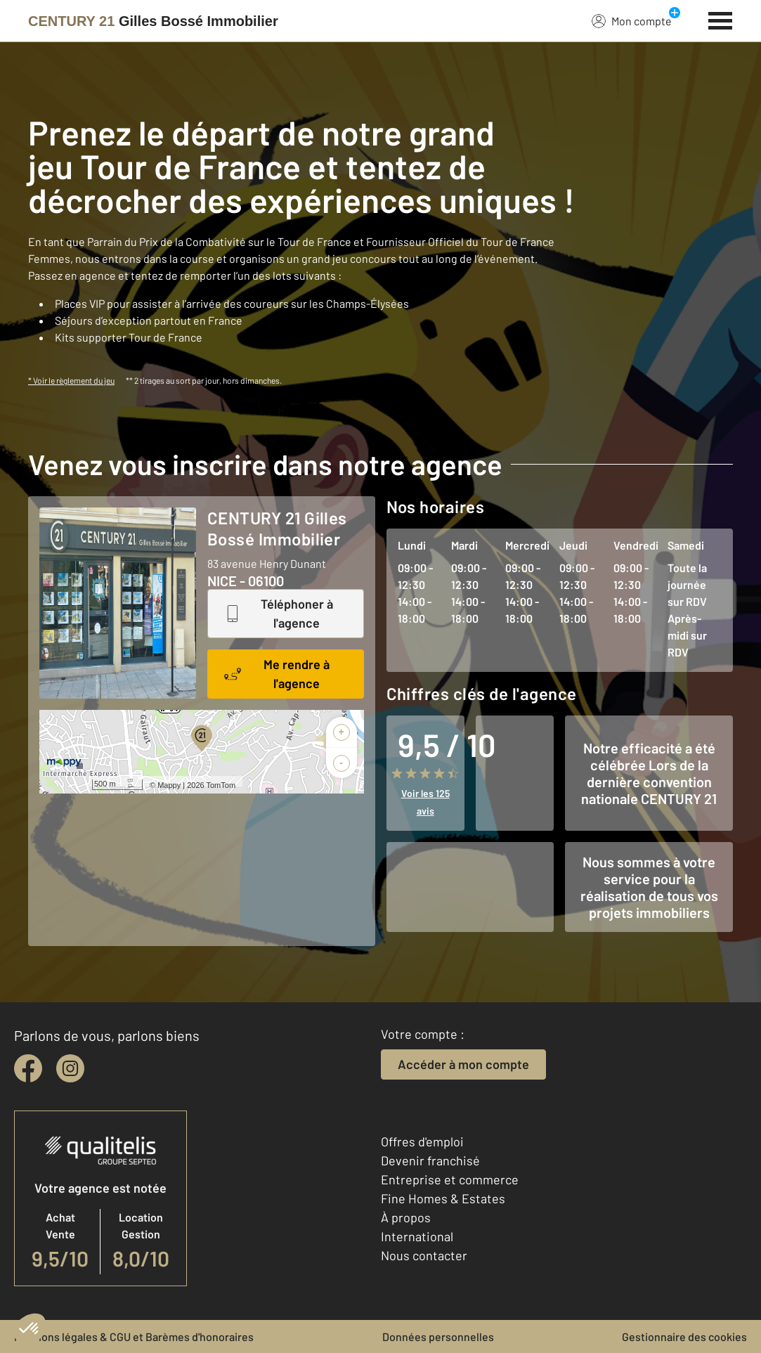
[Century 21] (153, 21)
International (417, 1236)
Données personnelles (438, 1336)
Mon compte (632, 20)
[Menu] (720, 19)
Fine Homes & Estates (443, 1198)
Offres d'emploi (422, 1141)
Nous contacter (424, 1255)
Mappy (169, 785)
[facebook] (28, 1068)
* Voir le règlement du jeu (71, 380)
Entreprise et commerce (450, 1179)
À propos (406, 1217)
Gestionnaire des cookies (684, 1336)
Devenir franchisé (430, 1160)
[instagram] (70, 1068)
